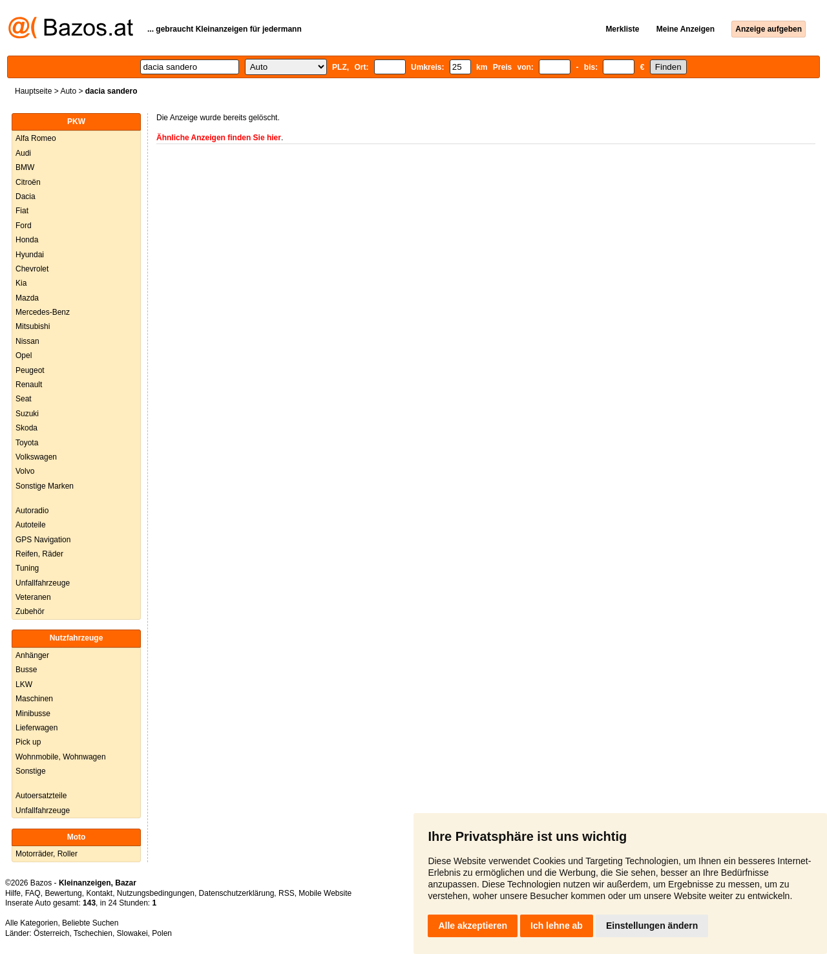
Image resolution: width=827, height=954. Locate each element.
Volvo (25, 471)
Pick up (28, 742)
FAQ (33, 893)
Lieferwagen (37, 727)
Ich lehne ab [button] (556, 925)
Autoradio (32, 510)
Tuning (27, 568)
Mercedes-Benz (43, 312)
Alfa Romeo (36, 138)
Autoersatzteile (41, 795)
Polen (162, 933)
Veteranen (33, 597)
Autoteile (31, 524)
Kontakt (99, 893)
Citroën (28, 182)
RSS (286, 893)
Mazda (27, 297)
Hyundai (30, 254)
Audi (23, 153)
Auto (68, 91)
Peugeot (30, 370)
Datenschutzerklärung (237, 893)
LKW (24, 684)
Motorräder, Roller (47, 853)
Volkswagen (36, 456)
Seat (24, 398)
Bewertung (63, 893)
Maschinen (34, 698)
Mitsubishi (33, 326)
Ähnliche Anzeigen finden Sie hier (218, 137)
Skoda (26, 427)
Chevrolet (32, 268)
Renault (29, 384)
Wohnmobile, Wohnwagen (61, 756)
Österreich (51, 933)
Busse (26, 669)
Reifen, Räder (39, 553)
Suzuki (27, 413)
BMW (25, 167)
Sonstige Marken (45, 486)
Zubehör (30, 611)
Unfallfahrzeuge (43, 583)
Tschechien (93, 933)
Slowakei (132, 933)
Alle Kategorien (31, 923)
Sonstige (31, 771)
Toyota (27, 442)
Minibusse (33, 713)
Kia (21, 283)
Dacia (26, 196)
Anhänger (32, 655)
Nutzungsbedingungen (155, 893)
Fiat (22, 210)
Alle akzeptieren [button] (472, 925)
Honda (27, 239)
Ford (24, 225)
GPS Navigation (43, 539)
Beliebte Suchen (90, 923)
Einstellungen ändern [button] (652, 925)
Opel (24, 355)
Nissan (27, 341)
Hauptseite (33, 91)
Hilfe (13, 893)
